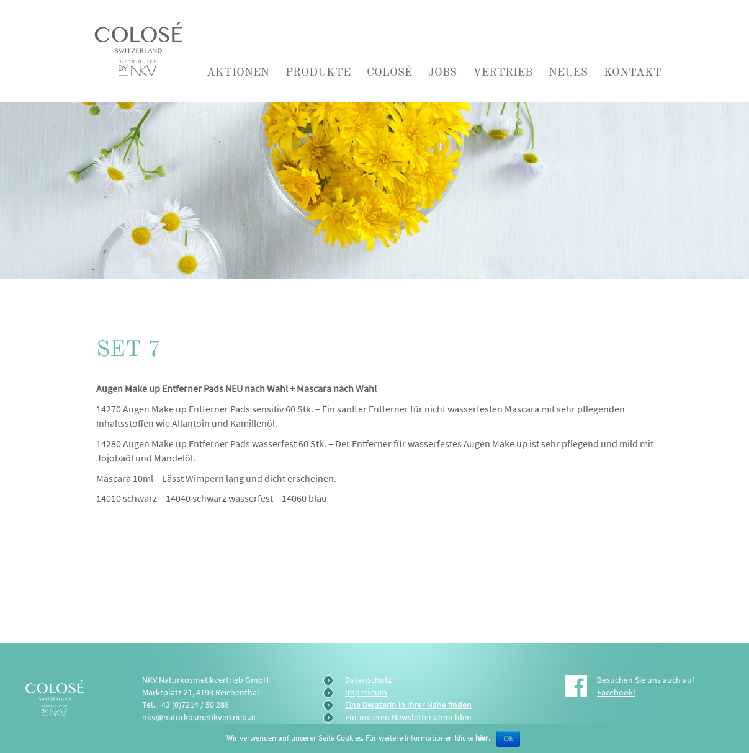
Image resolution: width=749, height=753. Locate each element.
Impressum (366, 692)
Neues (568, 72)
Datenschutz (368, 679)
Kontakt (633, 72)
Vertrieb (502, 72)
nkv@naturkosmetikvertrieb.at (199, 717)
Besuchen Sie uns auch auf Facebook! (645, 686)
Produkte (318, 72)
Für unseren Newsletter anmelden (408, 717)
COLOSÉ (389, 72)
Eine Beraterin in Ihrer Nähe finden (408, 704)
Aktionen (238, 72)
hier (481, 738)
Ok (508, 738)
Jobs (442, 72)
